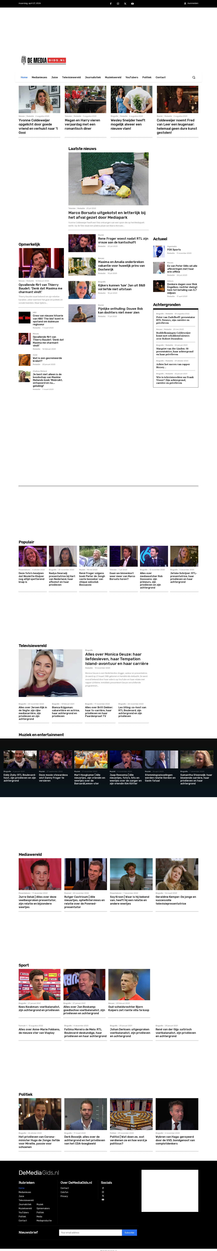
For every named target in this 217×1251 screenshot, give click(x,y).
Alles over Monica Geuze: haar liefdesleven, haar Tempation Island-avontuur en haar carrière (116, 658)
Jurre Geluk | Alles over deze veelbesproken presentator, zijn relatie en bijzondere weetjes (37, 901)
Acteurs (170, 280)
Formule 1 (23, 1024)
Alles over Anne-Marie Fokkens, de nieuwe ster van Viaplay (39, 1029)
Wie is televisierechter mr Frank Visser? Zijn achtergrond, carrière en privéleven (175, 379)
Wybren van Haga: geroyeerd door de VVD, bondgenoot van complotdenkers (175, 1138)
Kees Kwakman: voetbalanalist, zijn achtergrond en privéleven (39, 1007)
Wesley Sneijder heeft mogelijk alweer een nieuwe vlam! (128, 124)
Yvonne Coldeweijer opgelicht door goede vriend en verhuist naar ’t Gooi (38, 126)
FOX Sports (174, 249)
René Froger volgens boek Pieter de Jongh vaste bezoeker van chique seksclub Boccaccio (92, 578)
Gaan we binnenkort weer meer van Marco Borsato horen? (122, 575)
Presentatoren (24, 569)
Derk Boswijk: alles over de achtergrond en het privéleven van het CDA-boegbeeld (84, 1138)
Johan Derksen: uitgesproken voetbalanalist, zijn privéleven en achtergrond (130, 1031)
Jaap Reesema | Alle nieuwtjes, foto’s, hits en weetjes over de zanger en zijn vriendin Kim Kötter (126, 779)
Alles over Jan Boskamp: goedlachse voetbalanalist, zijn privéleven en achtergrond (84, 1009)
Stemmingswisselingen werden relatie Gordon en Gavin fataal (160, 777)
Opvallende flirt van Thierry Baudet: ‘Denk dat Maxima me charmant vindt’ (40, 287)
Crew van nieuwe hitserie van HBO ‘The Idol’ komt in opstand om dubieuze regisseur (48, 319)
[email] (90, 1230)
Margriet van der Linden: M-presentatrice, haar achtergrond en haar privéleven (174, 350)
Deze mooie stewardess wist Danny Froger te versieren (53, 777)
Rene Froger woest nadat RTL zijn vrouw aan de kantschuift (123, 239)
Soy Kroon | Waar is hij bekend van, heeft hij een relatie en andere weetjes (129, 899)
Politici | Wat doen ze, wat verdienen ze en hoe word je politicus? (128, 1138)
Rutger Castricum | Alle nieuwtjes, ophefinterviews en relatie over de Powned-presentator (84, 901)
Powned (67, 892)
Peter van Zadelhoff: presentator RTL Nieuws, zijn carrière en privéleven (175, 319)
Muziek (160, 116)
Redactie (30, 116)
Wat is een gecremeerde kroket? (47, 359)
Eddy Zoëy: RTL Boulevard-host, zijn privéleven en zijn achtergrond (20, 777)
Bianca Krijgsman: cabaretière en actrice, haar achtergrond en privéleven (66, 711)
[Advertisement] (108, 29)
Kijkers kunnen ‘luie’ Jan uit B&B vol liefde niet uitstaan (121, 286)
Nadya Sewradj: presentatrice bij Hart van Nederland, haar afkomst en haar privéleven (62, 578)
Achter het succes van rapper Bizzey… (173, 365)
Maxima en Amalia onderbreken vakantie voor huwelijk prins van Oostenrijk (121, 264)
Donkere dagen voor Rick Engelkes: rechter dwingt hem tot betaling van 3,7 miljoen (182, 288)
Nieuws (22, 116)
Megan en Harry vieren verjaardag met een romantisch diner (82, 124)
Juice (35, 354)
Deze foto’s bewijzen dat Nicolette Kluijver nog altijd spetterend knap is (31, 577)
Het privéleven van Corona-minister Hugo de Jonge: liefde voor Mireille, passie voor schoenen (39, 1139)
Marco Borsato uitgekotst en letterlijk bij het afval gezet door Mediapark (107, 214)
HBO (34, 312)
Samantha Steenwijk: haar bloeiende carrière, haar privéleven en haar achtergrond (196, 779)
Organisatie (172, 246)
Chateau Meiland (40, 371)
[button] (193, 77)
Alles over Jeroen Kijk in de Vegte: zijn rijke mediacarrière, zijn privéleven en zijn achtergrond (33, 712)
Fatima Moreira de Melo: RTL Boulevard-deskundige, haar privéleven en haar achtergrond (85, 1031)
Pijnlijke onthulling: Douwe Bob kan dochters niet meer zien (120, 310)
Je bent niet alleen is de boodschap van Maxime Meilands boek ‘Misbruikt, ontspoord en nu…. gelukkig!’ (48, 379)
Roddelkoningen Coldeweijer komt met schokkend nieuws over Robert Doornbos (173, 335)
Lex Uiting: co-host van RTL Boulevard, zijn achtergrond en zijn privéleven (132, 711)
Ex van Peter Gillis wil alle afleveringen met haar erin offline (182, 268)
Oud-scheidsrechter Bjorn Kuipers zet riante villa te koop (128, 1007)
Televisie (68, 116)
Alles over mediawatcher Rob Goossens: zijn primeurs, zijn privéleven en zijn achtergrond (151, 579)
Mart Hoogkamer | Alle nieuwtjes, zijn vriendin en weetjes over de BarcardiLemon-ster (89, 779)
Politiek (113, 1131)
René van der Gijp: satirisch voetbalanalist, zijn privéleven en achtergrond (176, 1031)
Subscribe (129, 1230)
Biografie (114, 116)
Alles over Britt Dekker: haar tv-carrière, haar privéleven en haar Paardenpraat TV (99, 711)
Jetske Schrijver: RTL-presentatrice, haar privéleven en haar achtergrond (183, 577)
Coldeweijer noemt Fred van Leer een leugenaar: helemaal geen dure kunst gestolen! (177, 126)
